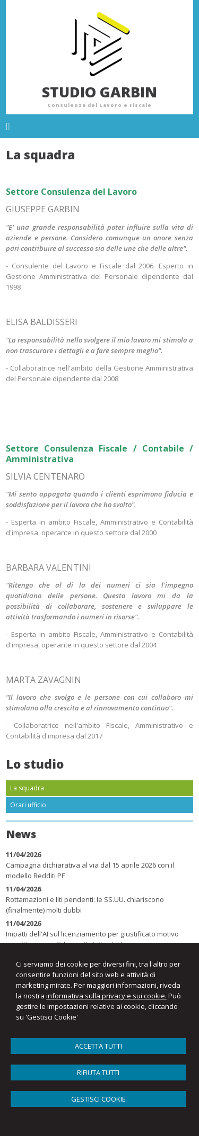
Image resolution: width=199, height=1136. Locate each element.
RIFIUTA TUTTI (98, 1072)
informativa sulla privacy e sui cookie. (106, 995)
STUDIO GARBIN (99, 92)
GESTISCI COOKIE (98, 1099)
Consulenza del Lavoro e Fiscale (99, 105)
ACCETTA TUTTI (98, 1046)
